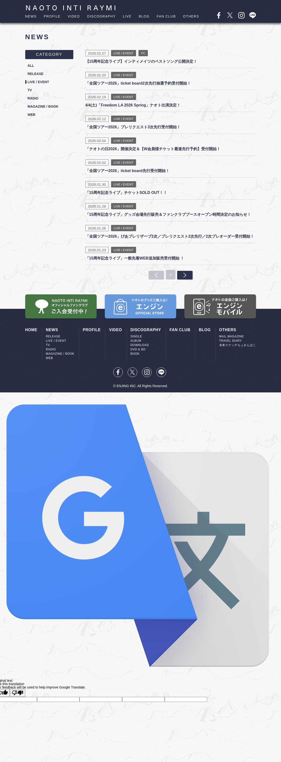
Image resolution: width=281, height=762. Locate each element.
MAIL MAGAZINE (231, 336)
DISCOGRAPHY (101, 16)
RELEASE (37, 74)
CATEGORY (49, 54)
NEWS (31, 16)
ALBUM (136, 340)
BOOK (135, 353)
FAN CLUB (166, 16)
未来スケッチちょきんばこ (237, 345)
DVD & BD (138, 349)
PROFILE (52, 16)
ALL (31, 66)
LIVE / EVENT (40, 83)
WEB (32, 118)
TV (30, 92)
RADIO (34, 100)
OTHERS (191, 16)
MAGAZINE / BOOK (45, 109)
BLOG (144, 16)
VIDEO (74, 16)
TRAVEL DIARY (230, 340)
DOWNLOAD (140, 345)
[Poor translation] (17, 693)
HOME (31, 330)
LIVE (127, 16)
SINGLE (136, 336)
